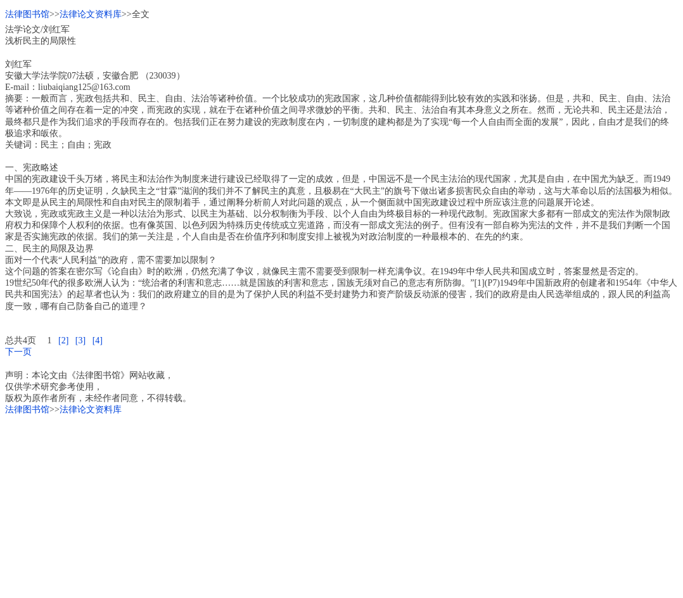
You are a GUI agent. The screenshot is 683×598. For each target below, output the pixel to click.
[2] (63, 340)
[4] (98, 340)
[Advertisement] (341, 504)
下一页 (18, 352)
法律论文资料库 (91, 14)
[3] (80, 340)
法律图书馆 (27, 14)
